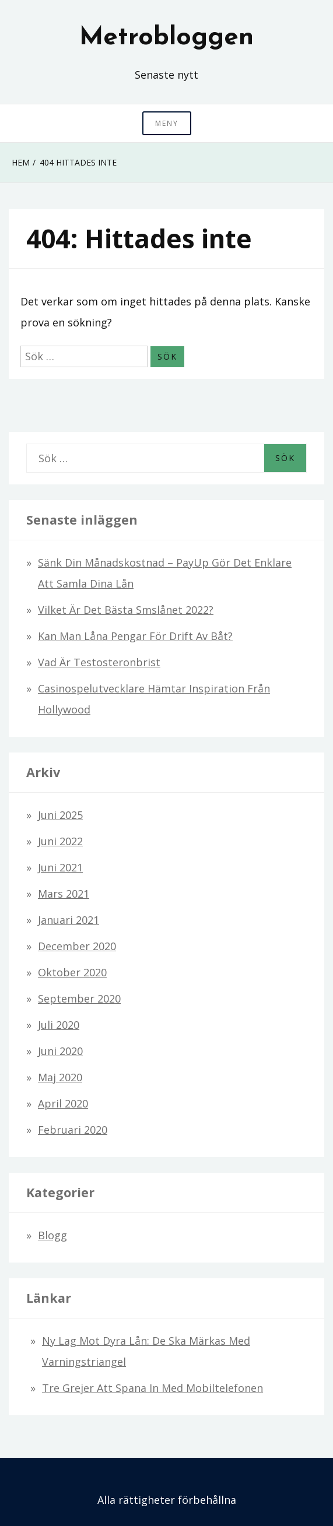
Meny (166, 123)
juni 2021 (60, 867)
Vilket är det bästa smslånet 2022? (125, 610)
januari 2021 (68, 920)
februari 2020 (72, 1130)
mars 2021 (63, 894)
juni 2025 (60, 815)
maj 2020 (60, 1077)
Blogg (52, 1235)
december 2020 (77, 946)
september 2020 (79, 998)
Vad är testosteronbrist (99, 662)
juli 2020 (58, 1025)
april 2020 (63, 1103)
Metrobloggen (166, 38)
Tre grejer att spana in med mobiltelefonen (152, 1388)
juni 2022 (60, 841)
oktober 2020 (72, 972)
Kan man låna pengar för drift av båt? (135, 636)
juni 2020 (60, 1051)
